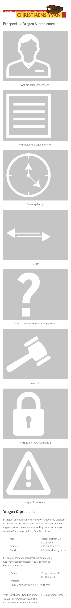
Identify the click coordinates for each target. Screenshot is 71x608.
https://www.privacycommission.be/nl (30, 584)
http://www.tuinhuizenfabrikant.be (20, 602)
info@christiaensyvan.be (24, 598)
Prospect (10, 23)
